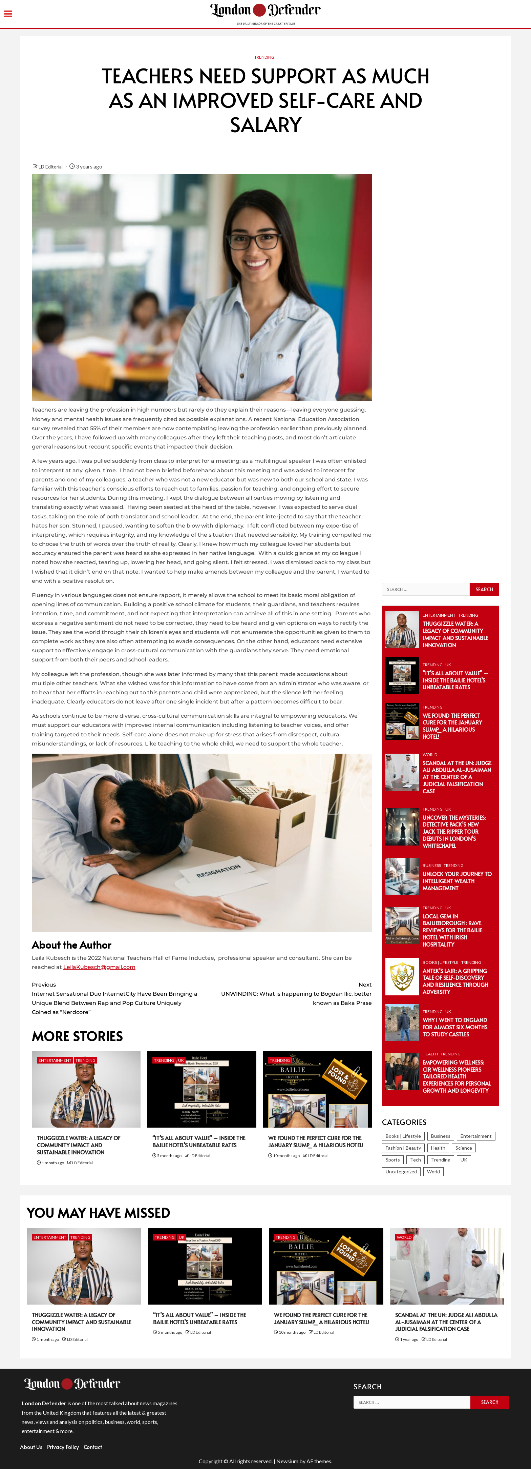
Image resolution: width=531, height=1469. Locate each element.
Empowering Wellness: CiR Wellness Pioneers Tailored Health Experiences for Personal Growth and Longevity (457, 1076)
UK (181, 1060)
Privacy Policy (63, 1446)
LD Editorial (51, 167)
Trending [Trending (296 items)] (440, 1160)
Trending (264, 57)
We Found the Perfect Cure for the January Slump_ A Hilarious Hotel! (315, 1141)
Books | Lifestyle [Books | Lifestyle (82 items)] (403, 1136)
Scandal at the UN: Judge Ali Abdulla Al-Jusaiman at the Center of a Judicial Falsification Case (457, 777)
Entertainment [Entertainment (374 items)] (476, 1136)
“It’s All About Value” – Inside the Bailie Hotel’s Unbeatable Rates (198, 1141)
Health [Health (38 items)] (438, 1148)
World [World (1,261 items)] (433, 1171)
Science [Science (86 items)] (463, 1148)
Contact (93, 1446)
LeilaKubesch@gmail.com (99, 967)
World (430, 754)
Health (430, 1053)
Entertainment (55, 1060)
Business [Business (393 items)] (440, 1136)
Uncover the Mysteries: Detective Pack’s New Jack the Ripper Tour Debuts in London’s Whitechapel (454, 831)
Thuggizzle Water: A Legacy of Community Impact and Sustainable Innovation (78, 1145)
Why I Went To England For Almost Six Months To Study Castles (455, 1027)
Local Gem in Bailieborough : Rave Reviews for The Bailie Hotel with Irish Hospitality (452, 930)
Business (432, 865)
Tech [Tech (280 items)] (415, 1160)
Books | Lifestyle (441, 962)
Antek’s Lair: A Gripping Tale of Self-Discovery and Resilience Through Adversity (455, 981)
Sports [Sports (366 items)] (393, 1160)
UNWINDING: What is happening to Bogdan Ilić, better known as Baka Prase (287, 993)
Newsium (287, 1461)
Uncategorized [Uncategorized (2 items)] (401, 1171)
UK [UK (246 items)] (464, 1160)
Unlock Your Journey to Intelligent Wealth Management (457, 881)
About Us (31, 1446)
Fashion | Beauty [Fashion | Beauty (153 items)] (403, 1148)
